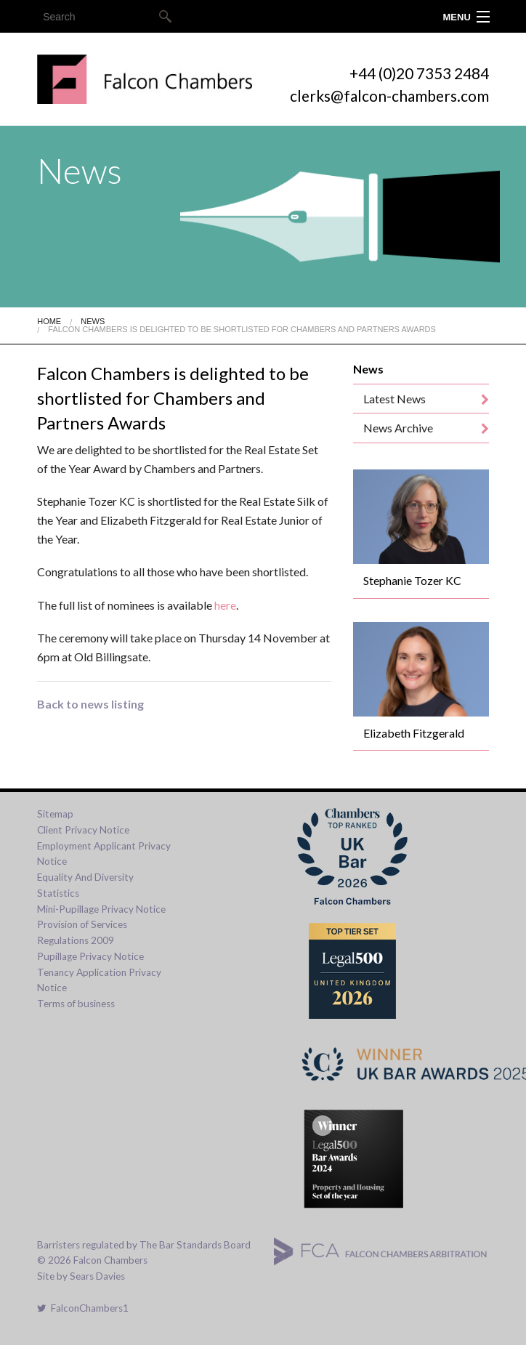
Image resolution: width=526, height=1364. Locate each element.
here (225, 605)
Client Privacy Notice (83, 830)
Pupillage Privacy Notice (90, 956)
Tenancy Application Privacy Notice (99, 980)
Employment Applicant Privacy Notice (104, 854)
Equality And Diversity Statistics (85, 885)
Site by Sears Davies (81, 1276)
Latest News (394, 398)
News (93, 321)
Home (49, 321)
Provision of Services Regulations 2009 (82, 932)
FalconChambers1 (83, 1308)
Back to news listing (90, 704)
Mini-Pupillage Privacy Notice (101, 909)
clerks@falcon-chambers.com (389, 95)
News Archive (398, 428)
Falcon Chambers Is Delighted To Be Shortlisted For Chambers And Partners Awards (242, 329)
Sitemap (55, 814)
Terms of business (76, 1003)
